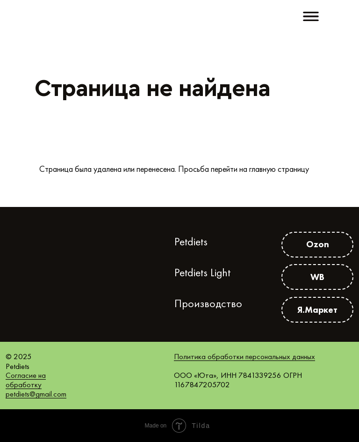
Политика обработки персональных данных (244, 356)
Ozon (317, 244)
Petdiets (191, 241)
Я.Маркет (317, 309)
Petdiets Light (202, 272)
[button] (311, 16)
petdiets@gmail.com (36, 393)
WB (317, 276)
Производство (208, 303)
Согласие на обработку (26, 379)
